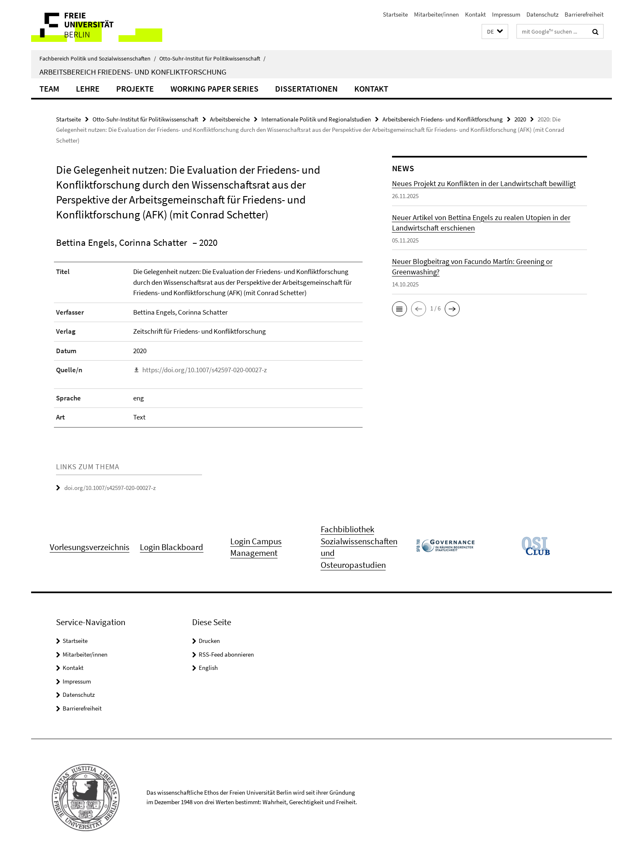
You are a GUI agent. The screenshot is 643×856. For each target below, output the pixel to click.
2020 (520, 119)
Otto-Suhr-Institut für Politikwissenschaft (212, 58)
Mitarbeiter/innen (436, 14)
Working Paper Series (214, 88)
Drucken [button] (209, 641)
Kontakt (475, 14)
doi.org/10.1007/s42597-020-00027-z (110, 488)
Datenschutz (542, 14)
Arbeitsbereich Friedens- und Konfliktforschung (133, 72)
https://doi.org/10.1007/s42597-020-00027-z (204, 369)
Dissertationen (306, 88)
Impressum (506, 14)
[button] (495, 31)
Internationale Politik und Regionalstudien (316, 119)
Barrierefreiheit (584, 14)
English (208, 668)
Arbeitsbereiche (230, 119)
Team (49, 88)
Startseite (395, 14)
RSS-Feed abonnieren (226, 654)
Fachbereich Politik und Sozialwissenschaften (97, 58)
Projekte (135, 88)
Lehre (88, 88)
